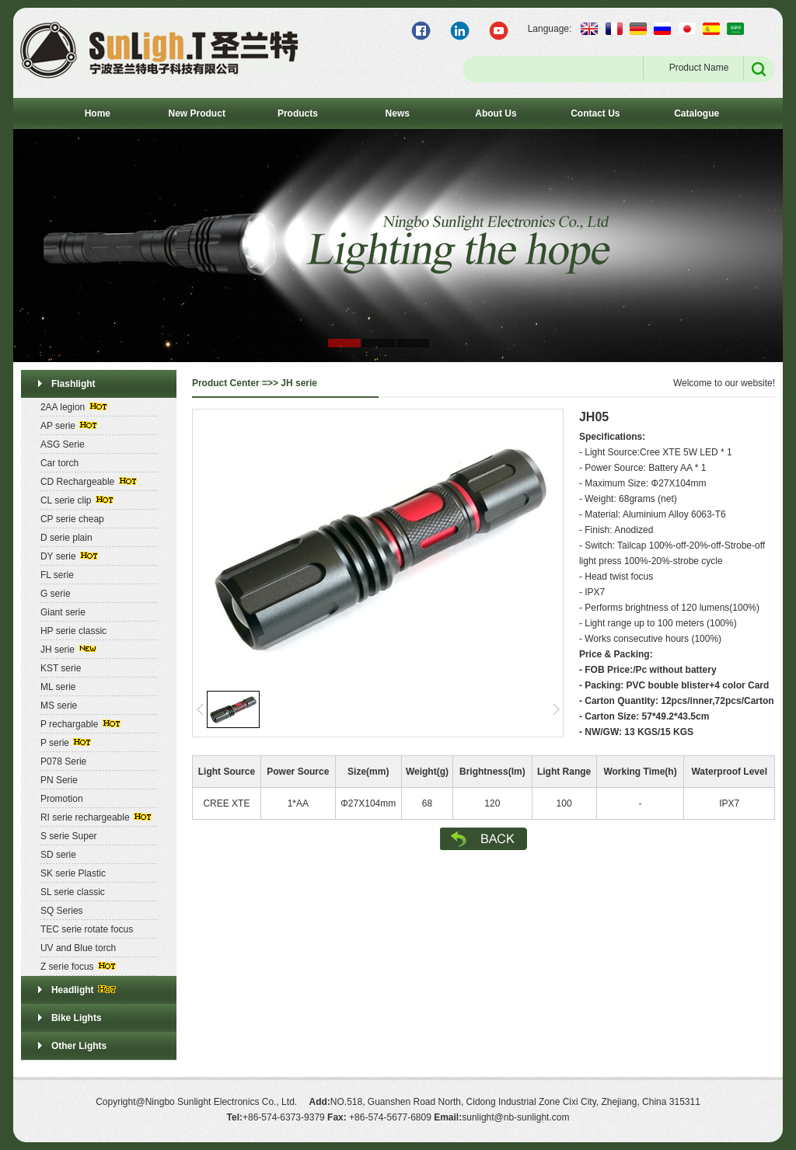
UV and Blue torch (78, 948)
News (398, 113)
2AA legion (62, 407)
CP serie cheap (72, 519)
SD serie (58, 854)
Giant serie (63, 612)
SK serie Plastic (73, 873)
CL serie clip (66, 500)
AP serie (57, 425)
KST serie (60, 668)
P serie (54, 742)
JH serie (57, 649)
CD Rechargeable (77, 481)
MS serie (58, 705)
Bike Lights (76, 1017)
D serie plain (66, 537)
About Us (495, 113)
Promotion (61, 798)
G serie (55, 593)
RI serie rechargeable (85, 817)
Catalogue (696, 113)
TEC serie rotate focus (86, 929)
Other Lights (78, 1045)
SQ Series (61, 910)
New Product (197, 113)
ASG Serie (62, 444)
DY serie (58, 556)
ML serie (58, 686)
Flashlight (73, 383)
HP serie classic (73, 631)
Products (298, 113)
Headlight (72, 989)
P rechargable (69, 724)
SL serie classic (72, 892)
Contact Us (595, 113)
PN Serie (59, 780)
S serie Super (68, 836)
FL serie (57, 575)
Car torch (59, 463)
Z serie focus (67, 966)
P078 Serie (63, 761)
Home (97, 113)
